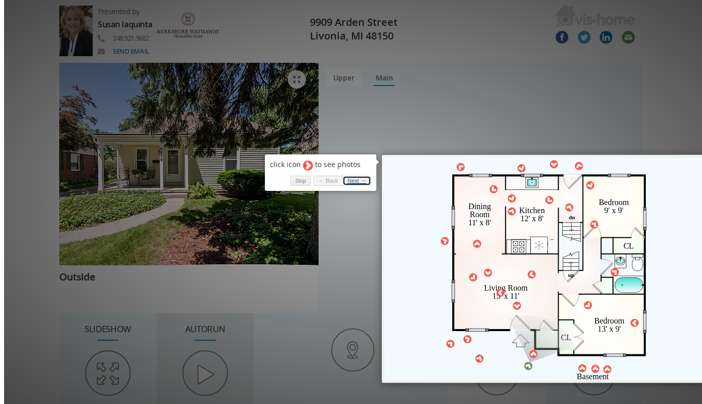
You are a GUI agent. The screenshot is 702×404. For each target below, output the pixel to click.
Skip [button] (295, 175)
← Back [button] (323, 175)
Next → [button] (351, 175)
